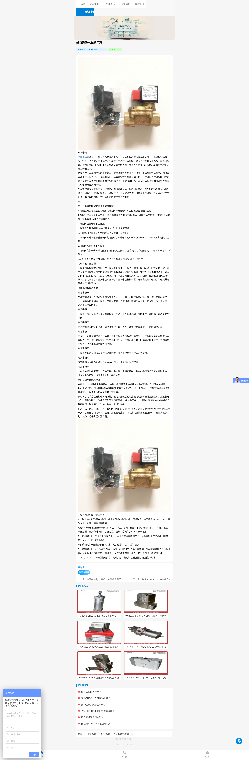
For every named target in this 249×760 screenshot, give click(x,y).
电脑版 (129, 744)
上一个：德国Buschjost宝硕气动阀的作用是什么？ (103, 579)
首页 (83, 4)
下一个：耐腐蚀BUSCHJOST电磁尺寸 (152, 579)
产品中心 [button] (95, 4)
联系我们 (139, 4)
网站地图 (120, 744)
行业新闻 (105, 734)
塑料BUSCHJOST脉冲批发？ (94, 698)
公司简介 (125, 4)
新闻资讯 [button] (111, 4)
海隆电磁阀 (83, 157)
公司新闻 (91, 734)
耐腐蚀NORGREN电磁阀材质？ (95, 723)
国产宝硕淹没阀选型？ (91, 717)
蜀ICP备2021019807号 (124, 739)
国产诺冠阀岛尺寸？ (89, 692)
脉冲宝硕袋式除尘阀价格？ (93, 704)
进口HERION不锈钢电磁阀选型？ (96, 711)
